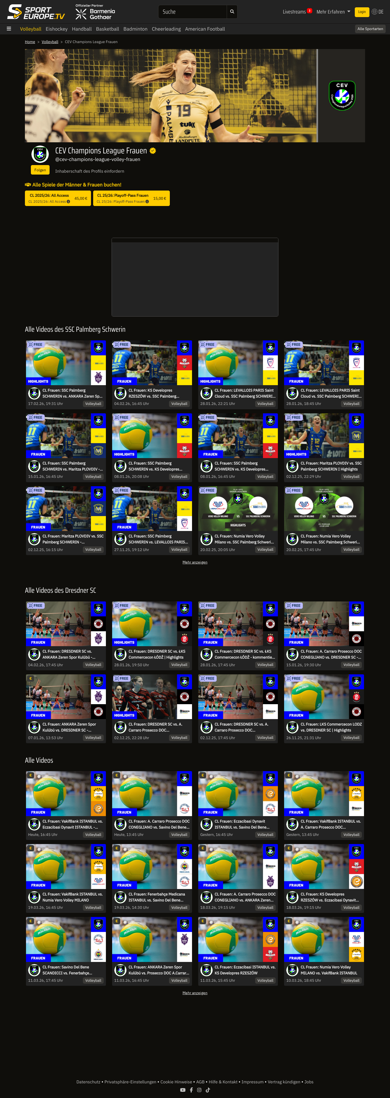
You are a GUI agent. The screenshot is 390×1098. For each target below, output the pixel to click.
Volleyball (30, 29)
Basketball (107, 29)
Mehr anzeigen (195, 562)
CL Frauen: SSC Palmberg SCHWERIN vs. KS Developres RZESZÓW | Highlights (155, 466)
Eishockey (57, 29)
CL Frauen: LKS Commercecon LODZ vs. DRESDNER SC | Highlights (327, 727)
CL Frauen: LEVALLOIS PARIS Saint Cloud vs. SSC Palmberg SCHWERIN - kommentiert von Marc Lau (328, 393)
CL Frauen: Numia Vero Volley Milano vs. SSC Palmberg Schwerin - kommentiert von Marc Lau (331, 539)
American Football (205, 29)
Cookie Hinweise (176, 1082)
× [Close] (379, 26)
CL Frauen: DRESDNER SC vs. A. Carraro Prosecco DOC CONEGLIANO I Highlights (157, 727)
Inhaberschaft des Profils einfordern (89, 171)
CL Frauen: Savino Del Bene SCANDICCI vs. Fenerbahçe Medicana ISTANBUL (67, 970)
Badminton (135, 29)
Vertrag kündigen (284, 1082)
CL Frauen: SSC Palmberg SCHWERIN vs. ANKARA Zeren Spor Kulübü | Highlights (70, 393)
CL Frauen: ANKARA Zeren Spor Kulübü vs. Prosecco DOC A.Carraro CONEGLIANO (157, 970)
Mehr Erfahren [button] (321, 11)
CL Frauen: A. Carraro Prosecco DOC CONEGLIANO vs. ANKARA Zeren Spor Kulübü (243, 897)
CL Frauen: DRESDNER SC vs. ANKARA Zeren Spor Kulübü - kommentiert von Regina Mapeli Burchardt (71, 654)
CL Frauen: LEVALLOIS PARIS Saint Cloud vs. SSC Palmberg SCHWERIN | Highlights (241, 393)
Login (358, 12)
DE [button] (376, 11)
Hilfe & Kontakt (224, 1082)
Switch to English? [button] (358, 25)
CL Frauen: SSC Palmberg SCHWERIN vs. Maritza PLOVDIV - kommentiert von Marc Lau (73, 466)
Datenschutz (88, 1082)
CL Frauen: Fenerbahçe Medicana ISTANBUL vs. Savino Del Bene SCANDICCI (158, 897)
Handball (82, 29)
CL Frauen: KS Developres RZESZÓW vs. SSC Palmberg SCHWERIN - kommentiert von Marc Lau (156, 393)
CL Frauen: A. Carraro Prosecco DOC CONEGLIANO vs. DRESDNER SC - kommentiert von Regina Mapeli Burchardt (331, 654)
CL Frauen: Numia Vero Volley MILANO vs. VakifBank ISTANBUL (330, 970)
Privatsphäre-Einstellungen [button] (131, 1082)
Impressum (253, 1082)
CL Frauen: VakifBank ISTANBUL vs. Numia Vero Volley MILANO (71, 897)
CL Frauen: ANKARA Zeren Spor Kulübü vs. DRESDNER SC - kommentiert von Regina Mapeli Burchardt (71, 727)
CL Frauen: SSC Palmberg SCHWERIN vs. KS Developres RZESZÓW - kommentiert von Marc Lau (241, 466)
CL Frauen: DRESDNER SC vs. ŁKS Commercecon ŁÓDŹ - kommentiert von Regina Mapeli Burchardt (244, 654)
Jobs (309, 1082)
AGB (201, 1082)
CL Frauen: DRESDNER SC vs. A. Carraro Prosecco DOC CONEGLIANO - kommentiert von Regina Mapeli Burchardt (244, 727)
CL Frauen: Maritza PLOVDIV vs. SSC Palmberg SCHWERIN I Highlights (329, 466)
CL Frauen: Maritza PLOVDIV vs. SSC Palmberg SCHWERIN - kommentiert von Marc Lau (71, 539)
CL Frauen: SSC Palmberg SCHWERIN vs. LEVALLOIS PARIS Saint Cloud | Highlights (158, 539)
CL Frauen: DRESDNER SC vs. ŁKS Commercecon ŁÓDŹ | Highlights (158, 654)
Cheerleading (166, 29)
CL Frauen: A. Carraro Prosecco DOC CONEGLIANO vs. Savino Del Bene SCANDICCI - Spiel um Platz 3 (158, 824)
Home (30, 41)
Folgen (40, 169)
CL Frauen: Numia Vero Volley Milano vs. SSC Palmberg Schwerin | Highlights (241, 539)
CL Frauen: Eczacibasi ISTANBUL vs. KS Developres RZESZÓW (244, 970)
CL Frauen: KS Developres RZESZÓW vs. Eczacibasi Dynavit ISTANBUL (330, 897)
